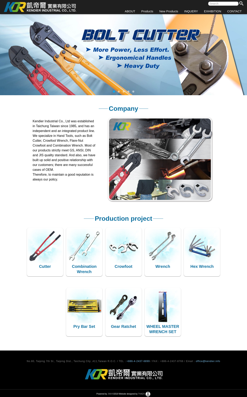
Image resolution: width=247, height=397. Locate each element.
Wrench (162, 266)
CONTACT (234, 11)
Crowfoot (123, 266)
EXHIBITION (212, 11)
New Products (168, 11)
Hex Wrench (202, 266)
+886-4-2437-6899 (139, 361)
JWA (110, 394)
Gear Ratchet (123, 326)
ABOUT (130, 11)
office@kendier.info (208, 361)
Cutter (45, 266)
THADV (141, 394)
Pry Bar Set (84, 326)
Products (147, 11)
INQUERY (191, 11)
